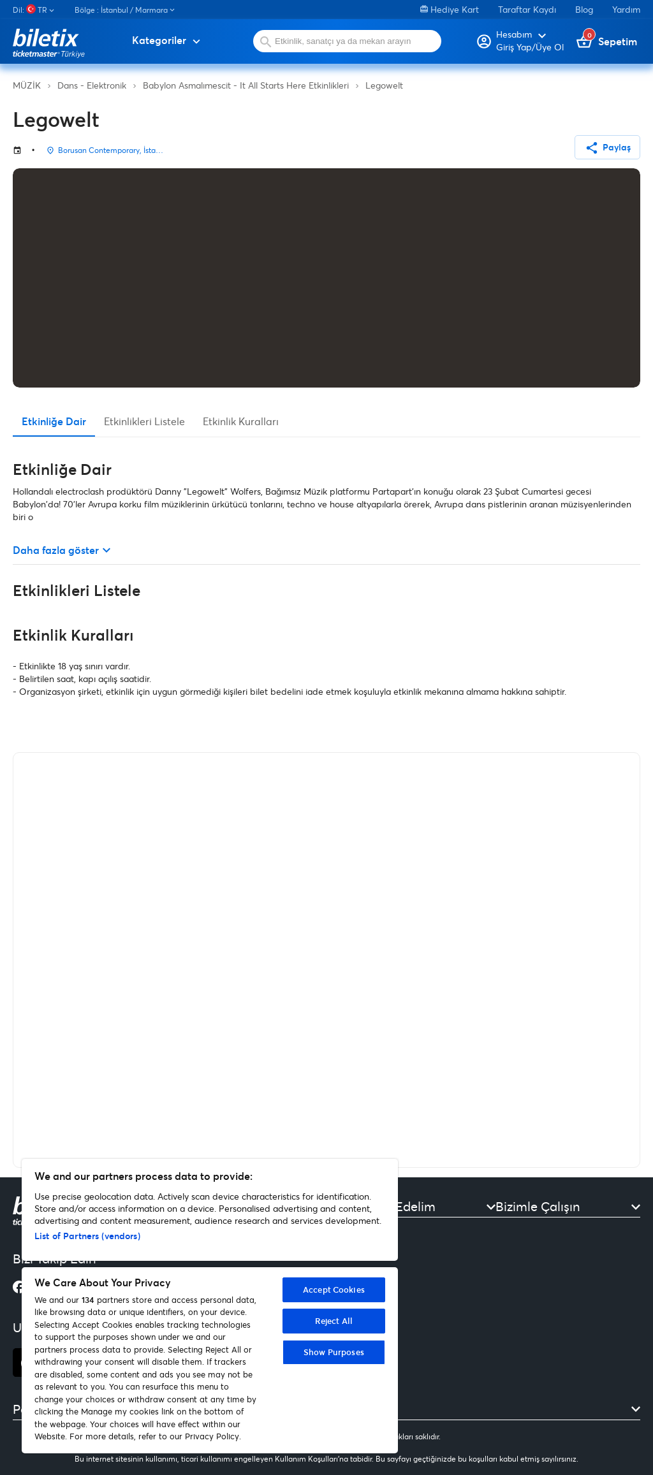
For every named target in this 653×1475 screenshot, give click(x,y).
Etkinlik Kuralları (241, 421)
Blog (584, 9)
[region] (209, 1306)
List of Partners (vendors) (87, 1236)
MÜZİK (27, 85)
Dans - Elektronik (91, 85)
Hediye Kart (449, 9)
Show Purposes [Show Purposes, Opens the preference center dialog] (334, 1352)
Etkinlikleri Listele (144, 421)
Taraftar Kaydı (527, 9)
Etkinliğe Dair (54, 421)
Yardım (626, 9)
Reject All (334, 1320)
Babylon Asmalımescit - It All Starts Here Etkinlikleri (246, 85)
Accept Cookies (334, 1289)
